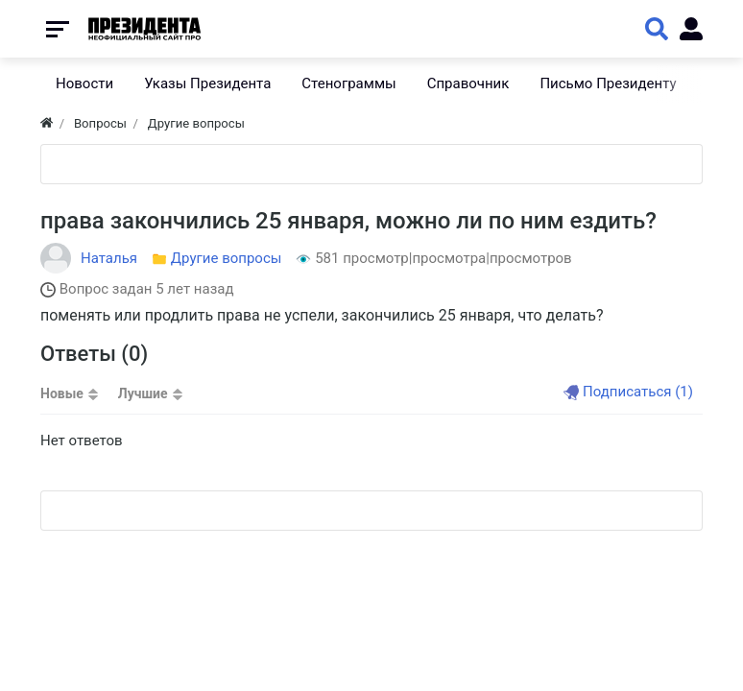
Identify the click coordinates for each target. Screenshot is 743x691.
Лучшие (143, 393)
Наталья (109, 258)
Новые (62, 393)
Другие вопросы (226, 258)
